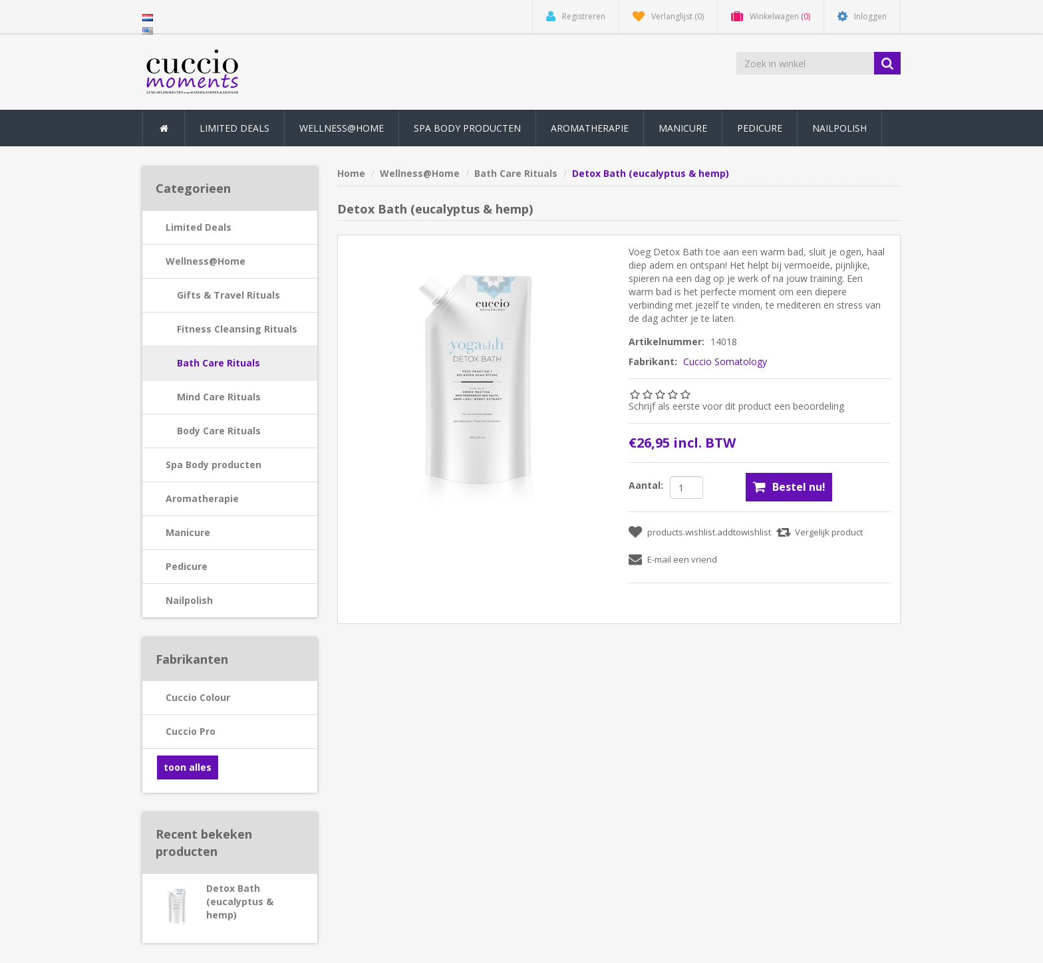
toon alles (188, 767)
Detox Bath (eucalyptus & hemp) (239, 901)
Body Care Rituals (219, 430)
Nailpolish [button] (839, 128)
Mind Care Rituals (219, 396)
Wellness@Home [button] (341, 128)
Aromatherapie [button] (590, 128)
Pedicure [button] (759, 128)
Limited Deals (234, 128)
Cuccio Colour (198, 697)
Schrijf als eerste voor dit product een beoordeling (736, 406)
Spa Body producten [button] (467, 128)
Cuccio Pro (191, 731)
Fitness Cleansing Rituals (237, 329)
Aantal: (646, 485)
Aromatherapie (202, 498)
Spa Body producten (213, 464)
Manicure (188, 532)
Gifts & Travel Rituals (228, 295)
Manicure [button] (683, 128)
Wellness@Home (205, 261)
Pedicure (187, 566)
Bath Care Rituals (218, 362)
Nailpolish (189, 600)
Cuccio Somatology (725, 361)
